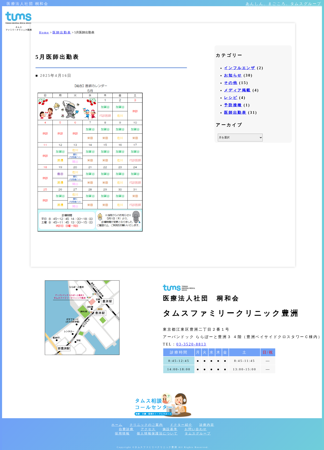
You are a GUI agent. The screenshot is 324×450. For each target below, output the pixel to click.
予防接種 (233, 105)
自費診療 (126, 429)
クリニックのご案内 (146, 424)
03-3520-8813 (191, 344)
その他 (230, 83)
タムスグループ (198, 433)
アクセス (148, 429)
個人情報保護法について (157, 433)
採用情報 (122, 433)
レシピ (230, 98)
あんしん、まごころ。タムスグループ (284, 4)
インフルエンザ (239, 68)
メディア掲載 (237, 90)
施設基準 (170, 429)
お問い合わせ (196, 429)
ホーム (117, 424)
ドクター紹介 (181, 424)
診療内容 (206, 424)
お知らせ (233, 75)
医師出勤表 (235, 112)
